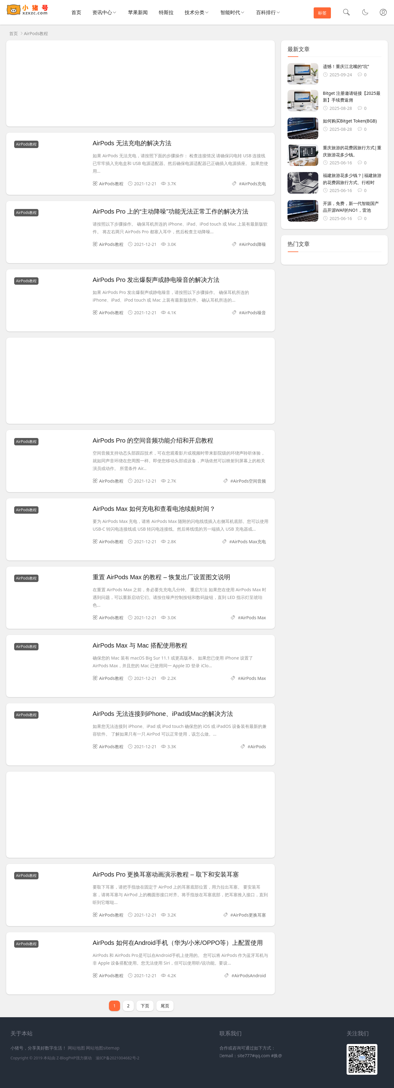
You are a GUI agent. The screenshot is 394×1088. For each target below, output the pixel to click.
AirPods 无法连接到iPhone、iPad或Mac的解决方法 (163, 713)
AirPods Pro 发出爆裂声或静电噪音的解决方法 (156, 279)
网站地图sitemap (102, 1048)
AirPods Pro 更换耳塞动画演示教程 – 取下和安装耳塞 (166, 874)
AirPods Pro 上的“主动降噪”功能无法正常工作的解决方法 (170, 211)
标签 (322, 13)
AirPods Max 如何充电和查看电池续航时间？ (154, 508)
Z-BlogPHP (66, 1058)
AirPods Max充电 (249, 541)
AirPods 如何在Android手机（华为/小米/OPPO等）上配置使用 (178, 942)
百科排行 (266, 12)
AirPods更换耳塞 (249, 915)
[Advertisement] (140, 83)
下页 (145, 1006)
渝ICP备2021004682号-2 (117, 1058)
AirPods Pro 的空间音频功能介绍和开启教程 (153, 440)
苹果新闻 (138, 12)
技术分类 (194, 12)
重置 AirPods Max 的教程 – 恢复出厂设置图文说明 (161, 577)
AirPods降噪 (254, 244)
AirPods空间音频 (249, 481)
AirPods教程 (36, 33)
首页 (76, 12)
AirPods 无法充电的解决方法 (132, 143)
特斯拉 (166, 12)
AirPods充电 (254, 184)
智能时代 (230, 12)
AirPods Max (253, 617)
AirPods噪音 (254, 312)
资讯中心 (102, 12)
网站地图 (76, 1048)
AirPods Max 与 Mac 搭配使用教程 (140, 645)
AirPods (258, 746)
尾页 (165, 1006)
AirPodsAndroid (250, 975)
